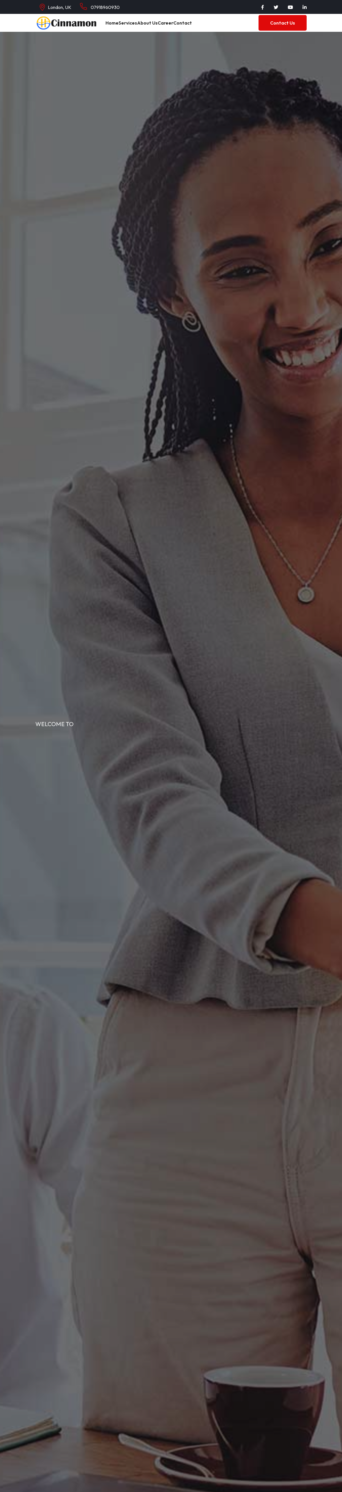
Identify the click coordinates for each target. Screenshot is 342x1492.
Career (173, 26)
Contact (192, 26)
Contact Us (282, 26)
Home (113, 26)
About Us (152, 26)
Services (131, 26)
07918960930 (100, 6)
